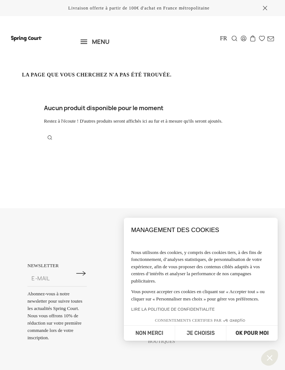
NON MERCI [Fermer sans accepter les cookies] (149, 333)
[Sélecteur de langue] (223, 38)
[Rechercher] (234, 38)
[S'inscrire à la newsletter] (81, 273)
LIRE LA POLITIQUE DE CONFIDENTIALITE (173, 309)
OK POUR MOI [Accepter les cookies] (252, 333)
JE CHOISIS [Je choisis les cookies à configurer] (200, 333)
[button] (269, 357)
